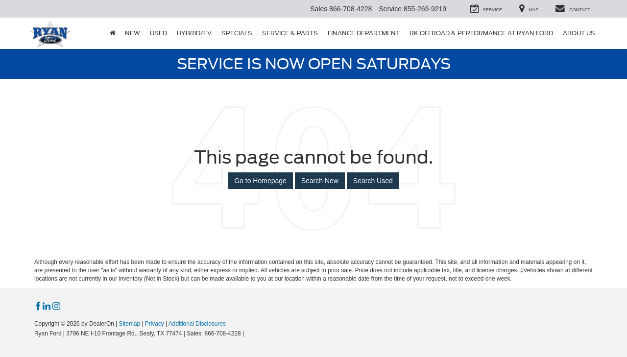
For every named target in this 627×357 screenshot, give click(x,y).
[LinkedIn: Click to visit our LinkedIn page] (46, 306)
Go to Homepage (260, 181)
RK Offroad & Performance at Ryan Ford (481, 33)
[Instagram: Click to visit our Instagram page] (56, 306)
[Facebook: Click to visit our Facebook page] (38, 306)
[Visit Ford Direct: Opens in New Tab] (248, 333)
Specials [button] (236, 33)
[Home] (112, 33)
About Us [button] (579, 33)
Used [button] (158, 33)
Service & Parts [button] (290, 33)
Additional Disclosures (197, 323)
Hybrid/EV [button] (194, 33)
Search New (319, 181)
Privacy (154, 323)
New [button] (132, 33)
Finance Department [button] (364, 33)
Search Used (373, 181)
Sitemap (129, 323)
